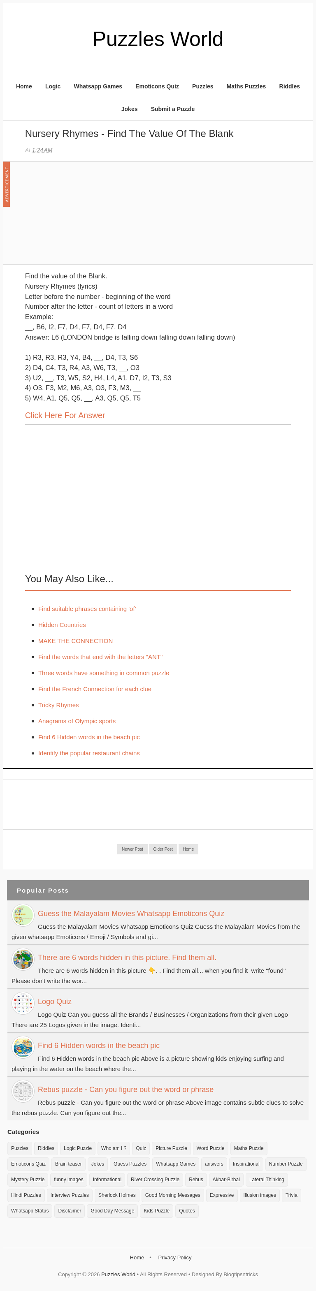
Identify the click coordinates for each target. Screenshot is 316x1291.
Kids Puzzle (157, 1211)
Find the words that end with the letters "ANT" (100, 656)
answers (214, 1164)
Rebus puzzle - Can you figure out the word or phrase (126, 1089)
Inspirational (246, 1164)
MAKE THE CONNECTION (75, 640)
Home (24, 86)
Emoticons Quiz (157, 86)
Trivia (291, 1195)
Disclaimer (69, 1211)
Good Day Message (112, 1211)
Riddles (289, 86)
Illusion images (260, 1195)
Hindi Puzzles (26, 1195)
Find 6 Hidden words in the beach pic (89, 736)
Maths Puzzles (246, 86)
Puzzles (202, 86)
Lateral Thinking (266, 1179)
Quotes (187, 1211)
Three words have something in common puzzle (104, 672)
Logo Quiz (55, 1001)
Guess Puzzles (130, 1164)
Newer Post (132, 849)
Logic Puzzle (78, 1148)
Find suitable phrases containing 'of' (87, 608)
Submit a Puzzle (173, 109)
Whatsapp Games (98, 86)
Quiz (141, 1148)
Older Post (163, 849)
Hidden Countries (62, 624)
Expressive (222, 1195)
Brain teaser (68, 1164)
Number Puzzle (286, 1164)
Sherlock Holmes (117, 1195)
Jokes (129, 109)
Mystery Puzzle (27, 1179)
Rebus (196, 1179)
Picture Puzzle (171, 1148)
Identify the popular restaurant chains (89, 753)
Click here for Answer (65, 415)
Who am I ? (113, 1148)
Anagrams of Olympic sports (77, 720)
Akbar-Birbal (226, 1179)
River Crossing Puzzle (155, 1179)
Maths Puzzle (249, 1148)
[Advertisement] (87, 217)
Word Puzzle (211, 1148)
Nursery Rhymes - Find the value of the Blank (129, 133)
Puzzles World (158, 39)
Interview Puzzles (70, 1195)
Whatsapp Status (30, 1211)
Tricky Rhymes (58, 704)
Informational (107, 1179)
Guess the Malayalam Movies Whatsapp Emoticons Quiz (131, 913)
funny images (68, 1179)
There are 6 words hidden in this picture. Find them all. (127, 957)
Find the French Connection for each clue (94, 688)
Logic (52, 86)
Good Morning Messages (172, 1195)
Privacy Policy (174, 1257)
